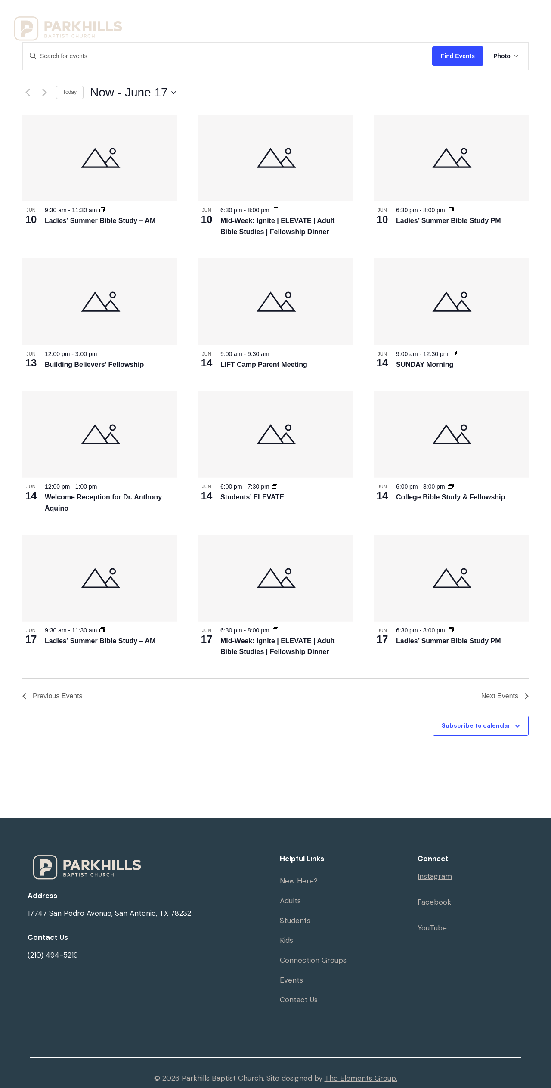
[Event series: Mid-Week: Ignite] (275, 210)
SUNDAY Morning (424, 364)
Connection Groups (313, 960)
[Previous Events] (27, 92)
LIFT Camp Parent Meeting (263, 364)
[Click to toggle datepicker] (133, 92)
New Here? (299, 881)
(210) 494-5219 (53, 955)
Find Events (457, 56)
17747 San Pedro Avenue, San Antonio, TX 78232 (109, 913)
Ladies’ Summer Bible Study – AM (100, 220)
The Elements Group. (361, 1078)
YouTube (432, 928)
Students (295, 920)
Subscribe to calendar (476, 725)
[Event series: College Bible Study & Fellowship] (451, 486)
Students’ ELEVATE (252, 497)
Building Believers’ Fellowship (94, 364)
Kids (286, 940)
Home (193, 18)
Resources (356, 18)
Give (498, 18)
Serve (193, 38)
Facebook (434, 902)
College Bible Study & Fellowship (450, 497)
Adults (290, 900)
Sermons (456, 18)
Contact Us (299, 999)
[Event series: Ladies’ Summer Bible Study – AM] (102, 210)
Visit (235, 18)
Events (410, 18)
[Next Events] (44, 92)
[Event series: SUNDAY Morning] (454, 353)
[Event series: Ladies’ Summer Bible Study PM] (451, 210)
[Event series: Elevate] (275, 486)
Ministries (289, 18)
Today (70, 92)
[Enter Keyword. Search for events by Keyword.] (227, 56)
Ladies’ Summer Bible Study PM (448, 220)
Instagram (435, 876)
